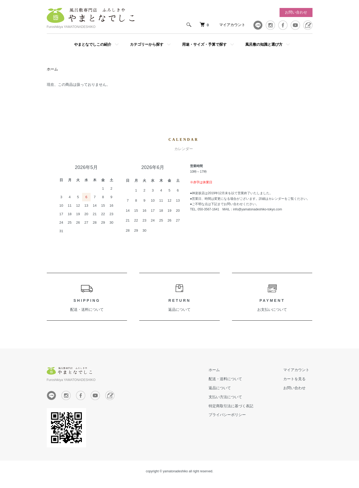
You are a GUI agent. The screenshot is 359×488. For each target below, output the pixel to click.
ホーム (52, 70)
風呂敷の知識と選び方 (263, 44)
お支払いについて (272, 310)
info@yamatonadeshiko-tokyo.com (257, 210)
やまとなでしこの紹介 (92, 44)
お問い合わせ (296, 12)
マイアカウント (232, 25)
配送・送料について (87, 310)
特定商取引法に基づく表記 (240, 407)
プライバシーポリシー (236, 416)
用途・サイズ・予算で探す (204, 44)
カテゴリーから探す (146, 44)
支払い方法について (234, 398)
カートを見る (297, 380)
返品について (179, 310)
